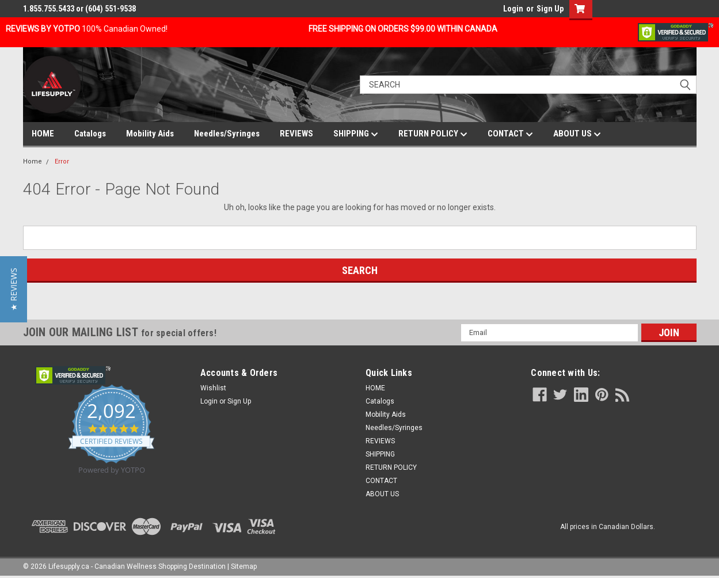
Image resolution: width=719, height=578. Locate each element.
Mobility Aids (150, 133)
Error (62, 161)
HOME (43, 133)
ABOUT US (577, 134)
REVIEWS (296, 133)
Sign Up (550, 8)
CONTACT (510, 134)
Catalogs (90, 133)
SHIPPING (355, 134)
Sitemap (244, 566)
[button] (13, 289)
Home (32, 161)
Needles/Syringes (227, 133)
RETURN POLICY (432, 134)
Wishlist (213, 388)
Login (513, 8)
